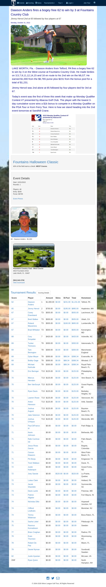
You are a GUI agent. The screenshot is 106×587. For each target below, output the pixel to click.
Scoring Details (43, 293)
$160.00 (67, 323)
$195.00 (67, 309)
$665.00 (75, 323)
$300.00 (75, 343)
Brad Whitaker (34, 330)
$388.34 (75, 357)
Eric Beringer (33, 371)
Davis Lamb (33, 491)
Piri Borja (32, 459)
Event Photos (18, 199)
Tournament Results (24, 292)
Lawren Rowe (33, 398)
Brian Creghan (34, 532)
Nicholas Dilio (33, 502)
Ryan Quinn (33, 560)
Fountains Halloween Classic (35, 162)
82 (12, 556)
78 (12, 536)
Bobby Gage (33, 361)
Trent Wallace (33, 463)
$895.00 (75, 309)
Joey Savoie (33, 474)
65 (12, 309)
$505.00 (75, 313)
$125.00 (75, 371)
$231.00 (67, 302)
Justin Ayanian (34, 556)
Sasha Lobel (33, 522)
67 (12, 313)
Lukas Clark (33, 480)
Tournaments (49, 3)
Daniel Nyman (34, 549)
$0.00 (58, 302)
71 (12, 426)
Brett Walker (33, 319)
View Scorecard (19, 283)
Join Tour (87, 3)
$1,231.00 (76, 302)
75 (12, 522)
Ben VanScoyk (34, 384)
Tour (60, 3)
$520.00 (59, 474)
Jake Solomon (34, 415)
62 (12, 302)
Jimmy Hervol (33, 309)
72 (12, 463)
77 (12, 532)
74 (12, 502)
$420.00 (75, 337)
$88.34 (66, 357)
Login (69, 3)
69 (12, 343)
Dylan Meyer (33, 357)
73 (12, 484)
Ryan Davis (33, 391)
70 (12, 371)
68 (12, 337)
